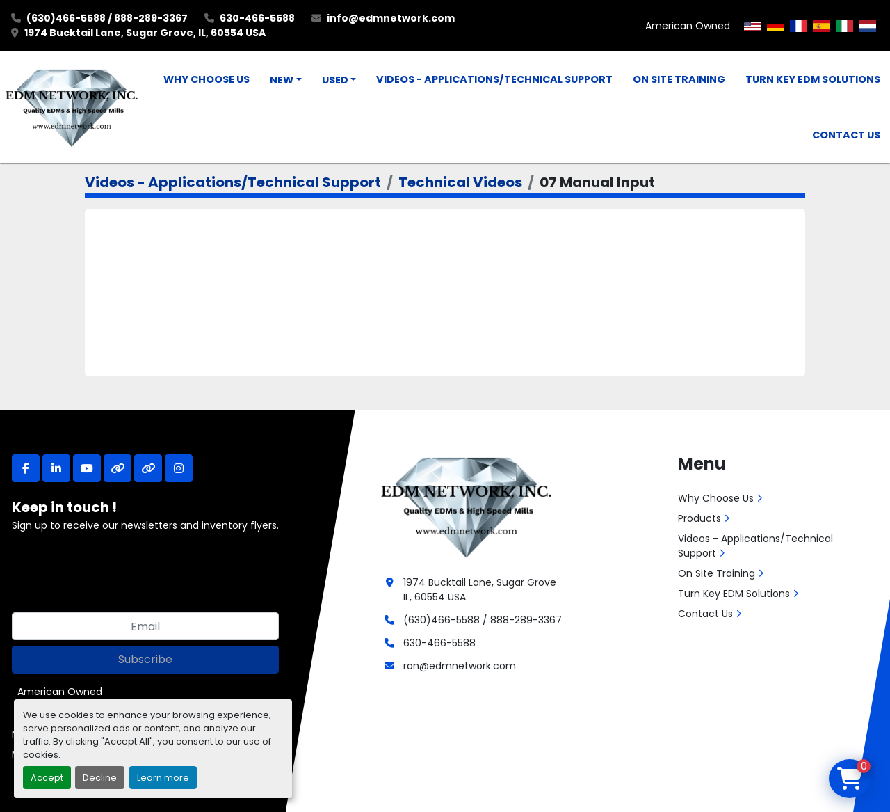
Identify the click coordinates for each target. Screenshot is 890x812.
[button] (286, 80)
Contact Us (846, 135)
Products (699, 518)
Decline (100, 777)
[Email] (145, 626)
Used (335, 80)
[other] (117, 468)
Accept (47, 777)
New (281, 80)
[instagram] (179, 468)
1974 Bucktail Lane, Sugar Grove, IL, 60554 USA (145, 33)
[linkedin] (56, 468)
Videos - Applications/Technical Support (494, 79)
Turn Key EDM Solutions (812, 79)
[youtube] (87, 468)
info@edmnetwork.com (391, 18)
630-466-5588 (257, 18)
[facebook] (26, 468)
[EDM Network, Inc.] (466, 506)
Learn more (163, 777)
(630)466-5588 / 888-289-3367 (107, 18)
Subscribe (145, 659)
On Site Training (679, 79)
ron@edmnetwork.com (459, 666)
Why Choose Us (206, 79)
